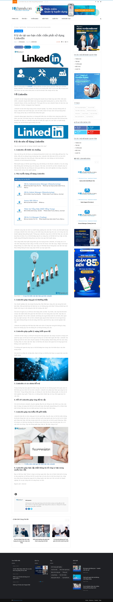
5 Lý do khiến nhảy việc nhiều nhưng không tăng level (30, 1)
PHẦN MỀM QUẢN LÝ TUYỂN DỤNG (41, 571)
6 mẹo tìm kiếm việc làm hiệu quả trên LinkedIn (37, 296)
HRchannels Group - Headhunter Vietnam (87, 178)
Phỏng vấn (77, 113)
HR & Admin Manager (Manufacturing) (39, 192)
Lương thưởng (85, 113)
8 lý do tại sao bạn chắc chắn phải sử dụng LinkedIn (39, 27)
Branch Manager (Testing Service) (87, 223)
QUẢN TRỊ (55, 18)
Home (17, 27)
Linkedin (28, 47)
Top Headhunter (89, 116)
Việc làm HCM (91, 107)
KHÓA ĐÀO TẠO (66, 18)
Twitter (35, 47)
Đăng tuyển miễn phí (79, 116)
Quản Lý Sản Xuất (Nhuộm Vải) (87, 180)
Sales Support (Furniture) (87, 202)
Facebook (19, 47)
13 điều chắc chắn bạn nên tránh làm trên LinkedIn (39, 464)
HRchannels (22, 41)
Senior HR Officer (31, 201)
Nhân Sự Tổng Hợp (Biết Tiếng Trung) (39, 209)
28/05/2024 (34, 41)
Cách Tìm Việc (23, 27)
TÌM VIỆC (24, 18)
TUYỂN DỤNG (35, 18)
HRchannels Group (17, 600)
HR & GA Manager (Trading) (35, 217)
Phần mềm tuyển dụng (80, 110)
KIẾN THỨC (45, 18)
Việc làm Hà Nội (93, 113)
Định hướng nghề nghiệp (80, 107)
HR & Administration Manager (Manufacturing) (42, 184)
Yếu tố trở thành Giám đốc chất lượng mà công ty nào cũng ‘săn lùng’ (21, 541)
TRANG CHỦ (15, 18)
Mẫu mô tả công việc (91, 110)
